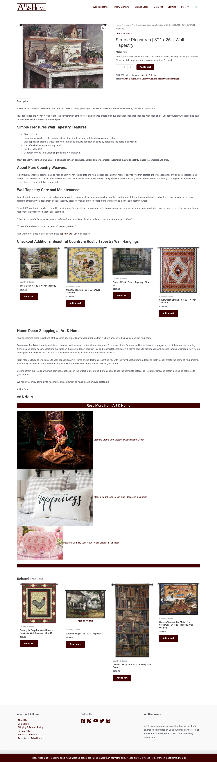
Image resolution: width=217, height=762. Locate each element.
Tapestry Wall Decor (70, 234)
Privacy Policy (24, 731)
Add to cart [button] (30, 299)
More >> (186, 6)
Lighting (173, 6)
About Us (21, 720)
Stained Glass (144, 6)
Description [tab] (23, 101)
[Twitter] (102, 721)
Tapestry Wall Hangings (134, 25)
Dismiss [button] (182, 758)
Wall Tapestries (104, 6)
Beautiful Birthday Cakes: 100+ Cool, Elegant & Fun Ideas (92, 544)
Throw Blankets (124, 6)
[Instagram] (108, 721)
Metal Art (160, 6)
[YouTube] (95, 721)
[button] (103, 28)
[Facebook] (83, 721)
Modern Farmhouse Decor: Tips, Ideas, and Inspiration (121, 498)
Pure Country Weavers (148, 78)
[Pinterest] (89, 721)
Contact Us (22, 724)
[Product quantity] (125, 67)
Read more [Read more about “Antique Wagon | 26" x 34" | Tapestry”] (76, 646)
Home (119, 25)
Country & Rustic (155, 25)
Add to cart (145, 66)
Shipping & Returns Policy (30, 727)
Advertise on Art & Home (29, 738)
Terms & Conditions (27, 735)
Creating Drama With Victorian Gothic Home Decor (119, 441)
